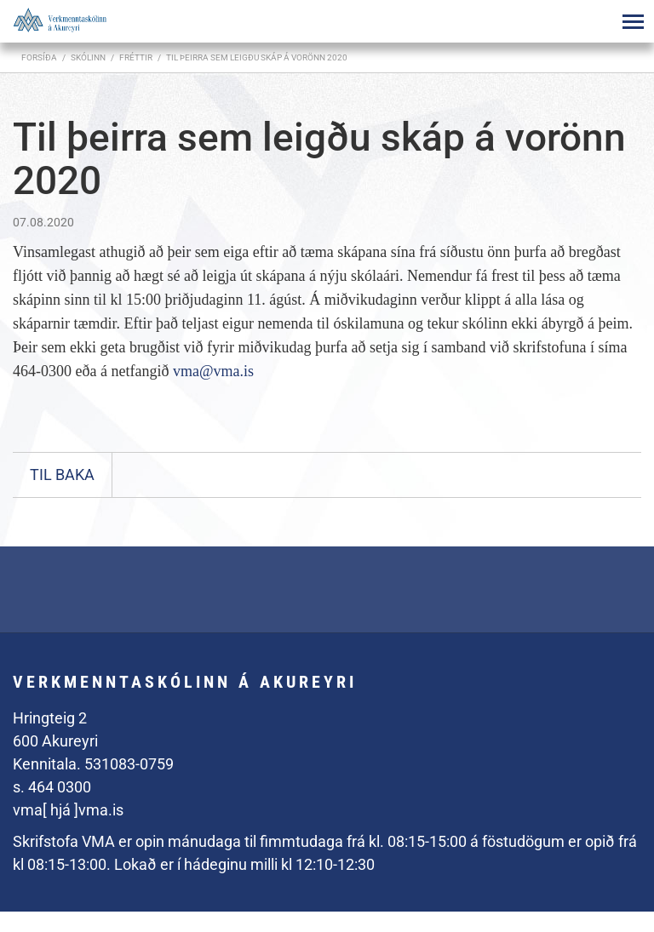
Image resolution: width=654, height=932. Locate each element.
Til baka (62, 474)
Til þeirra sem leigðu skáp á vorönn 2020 (256, 57)
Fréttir (135, 57)
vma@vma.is (213, 371)
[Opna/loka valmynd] (632, 21)
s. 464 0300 (52, 787)
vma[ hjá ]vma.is (68, 810)
